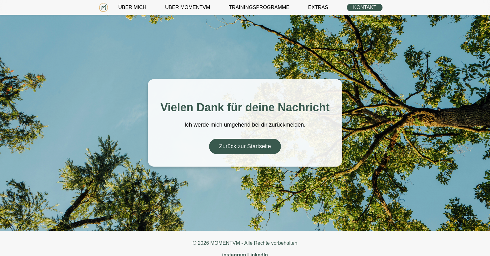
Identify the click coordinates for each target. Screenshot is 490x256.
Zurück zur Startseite (245, 146)
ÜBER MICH (132, 7)
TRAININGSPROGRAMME (259, 7)
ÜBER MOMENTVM (187, 7)
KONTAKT (364, 7)
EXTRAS (318, 7)
